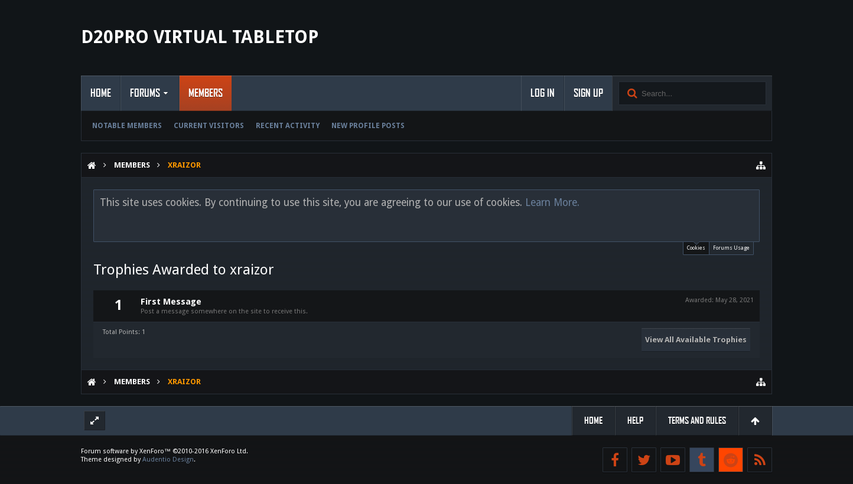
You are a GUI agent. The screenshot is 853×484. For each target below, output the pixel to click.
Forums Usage (731, 248)
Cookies (696, 246)
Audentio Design (168, 459)
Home (100, 93)
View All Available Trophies (696, 339)
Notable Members (127, 126)
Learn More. (552, 202)
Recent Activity (288, 126)
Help (635, 420)
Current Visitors (209, 126)
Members (205, 93)
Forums (145, 93)
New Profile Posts (368, 126)
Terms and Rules (697, 420)
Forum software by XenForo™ (164, 451)
